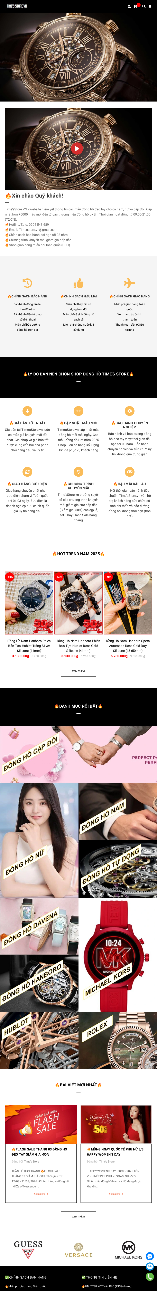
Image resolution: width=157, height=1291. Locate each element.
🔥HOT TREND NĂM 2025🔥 (78, 553)
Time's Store (31, 1161)
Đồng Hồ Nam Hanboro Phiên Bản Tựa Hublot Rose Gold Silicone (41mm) (78, 646)
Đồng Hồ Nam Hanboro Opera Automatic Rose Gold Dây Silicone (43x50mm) (128, 646)
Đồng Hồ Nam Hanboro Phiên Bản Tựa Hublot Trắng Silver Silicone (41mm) (29, 646)
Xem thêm (41, 1194)
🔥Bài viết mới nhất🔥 (78, 1084)
